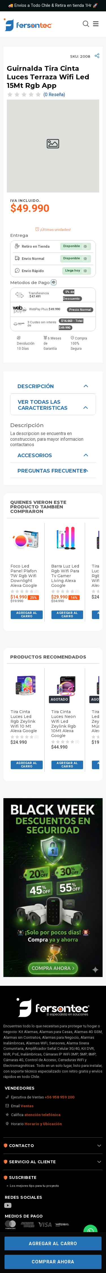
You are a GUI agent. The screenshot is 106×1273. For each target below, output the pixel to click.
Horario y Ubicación (43, 1123)
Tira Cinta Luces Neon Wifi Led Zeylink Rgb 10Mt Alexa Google (63, 723)
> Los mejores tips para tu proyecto (33, 1185)
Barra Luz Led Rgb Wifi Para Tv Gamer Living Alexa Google (65, 576)
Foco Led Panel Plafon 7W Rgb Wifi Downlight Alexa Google (23, 576)
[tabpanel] (53, 412)
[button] (27, 614)
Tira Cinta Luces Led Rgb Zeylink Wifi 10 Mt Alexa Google (23, 721)
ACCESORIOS (35, 455)
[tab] (53, 386)
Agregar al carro (53, 1243)
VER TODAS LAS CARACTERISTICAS (43, 405)
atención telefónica (42, 1114)
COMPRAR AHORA (53, 1261)
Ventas (27, 1106)
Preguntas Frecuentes (52, 471)
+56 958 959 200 (59, 1097)
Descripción (36, 386)
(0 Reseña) (54, 94)
